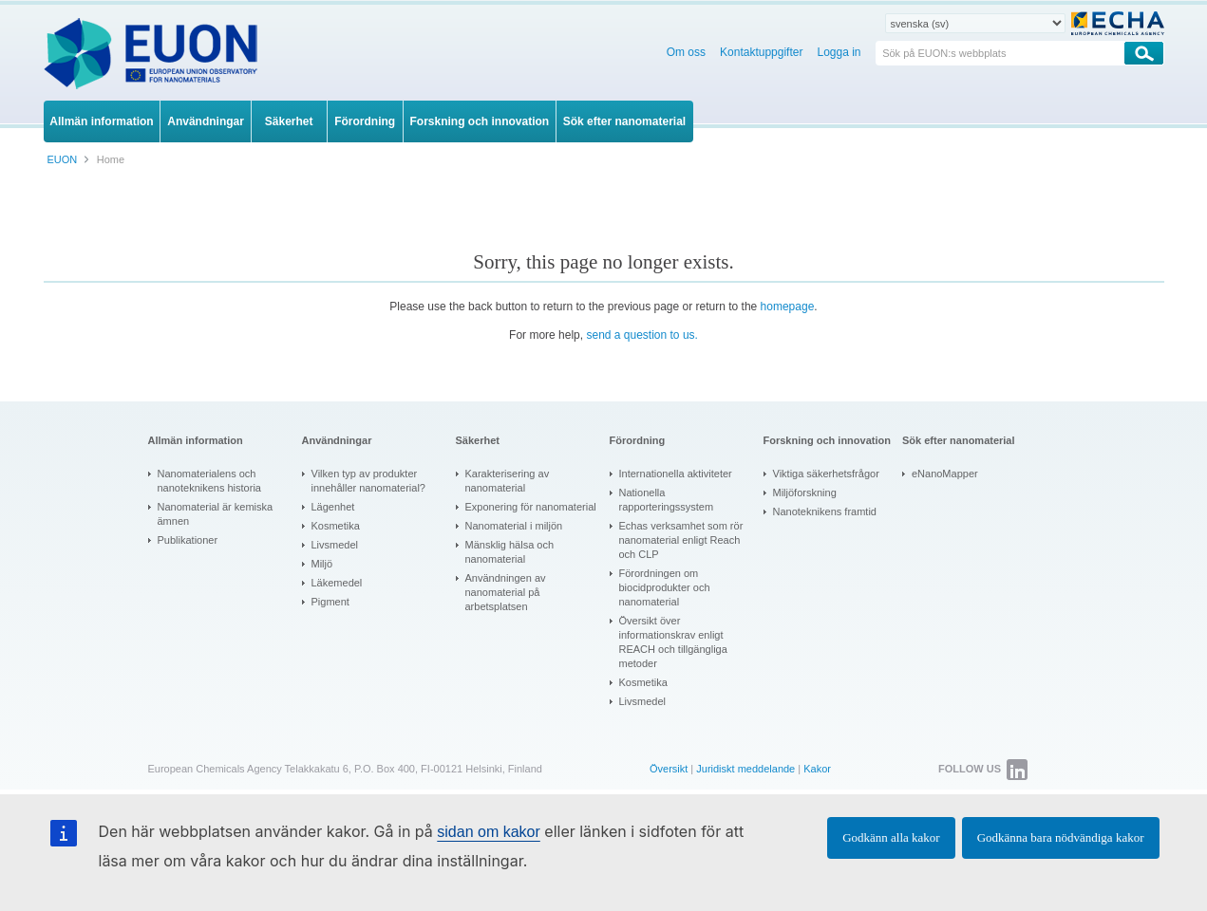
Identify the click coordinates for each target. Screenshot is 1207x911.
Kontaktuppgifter (761, 52)
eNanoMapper (945, 473)
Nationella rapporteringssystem (666, 499)
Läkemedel (337, 582)
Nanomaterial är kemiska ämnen (215, 514)
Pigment (330, 601)
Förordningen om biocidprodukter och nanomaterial (664, 587)
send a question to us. (641, 335)
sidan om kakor (488, 832)
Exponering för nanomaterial (530, 506)
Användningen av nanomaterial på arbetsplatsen (505, 592)
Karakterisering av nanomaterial (507, 480)
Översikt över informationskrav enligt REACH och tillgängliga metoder (673, 642)
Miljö (322, 563)
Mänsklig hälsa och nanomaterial (510, 552)
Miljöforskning (805, 492)
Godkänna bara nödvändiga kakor (1060, 837)
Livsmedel (335, 544)
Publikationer (188, 540)
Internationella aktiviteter (675, 473)
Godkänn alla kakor (891, 837)
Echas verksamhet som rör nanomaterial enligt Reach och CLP (681, 540)
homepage (788, 306)
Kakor (817, 768)
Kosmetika (335, 525)
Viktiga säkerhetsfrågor (826, 473)
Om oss (686, 52)
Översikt (669, 768)
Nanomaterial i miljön (514, 525)
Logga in (838, 52)
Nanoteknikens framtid (825, 511)
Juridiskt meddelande (745, 768)
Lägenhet (333, 506)
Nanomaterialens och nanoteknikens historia (209, 480)
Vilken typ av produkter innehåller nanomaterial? (368, 480)
